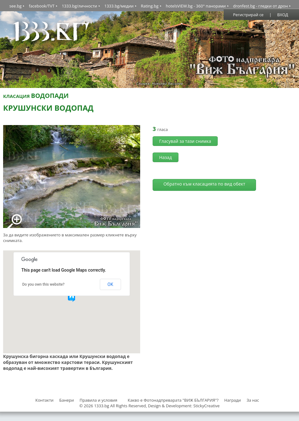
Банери (67, 400)
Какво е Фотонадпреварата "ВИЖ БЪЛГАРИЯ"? (173, 400)
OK (110, 284)
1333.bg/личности (79, 6)
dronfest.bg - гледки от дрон (260, 6)
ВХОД (282, 14)
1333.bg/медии (119, 6)
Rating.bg (150, 6)
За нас (253, 400)
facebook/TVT (42, 6)
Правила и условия (98, 400)
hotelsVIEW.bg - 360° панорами (196, 6)
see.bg (15, 6)
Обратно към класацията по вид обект (204, 184)
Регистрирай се (248, 14)
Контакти (44, 400)
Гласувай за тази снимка (185, 141)
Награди (232, 400)
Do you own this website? (43, 284)
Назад (165, 157)
